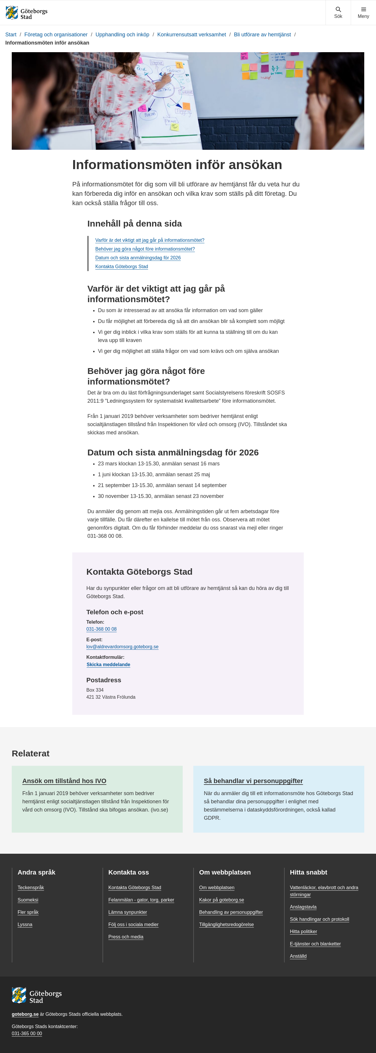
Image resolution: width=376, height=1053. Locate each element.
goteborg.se (25, 1014)
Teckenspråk (31, 887)
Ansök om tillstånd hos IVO (64, 781)
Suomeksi (28, 899)
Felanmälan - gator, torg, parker (141, 899)
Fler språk (28, 912)
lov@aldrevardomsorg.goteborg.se (122, 646)
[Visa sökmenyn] (338, 12)
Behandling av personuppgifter (231, 912)
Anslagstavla (303, 906)
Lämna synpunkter (127, 912)
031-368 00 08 (101, 629)
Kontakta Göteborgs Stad (121, 266)
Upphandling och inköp (122, 35)
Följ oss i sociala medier (133, 924)
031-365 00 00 (27, 1033)
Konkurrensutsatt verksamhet (191, 35)
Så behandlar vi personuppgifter (253, 781)
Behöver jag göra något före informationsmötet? (145, 248)
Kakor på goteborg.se (221, 899)
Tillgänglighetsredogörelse (226, 924)
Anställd (298, 956)
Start (10, 35)
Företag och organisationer (56, 35)
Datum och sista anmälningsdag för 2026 (138, 257)
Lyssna (25, 924)
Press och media (125, 936)
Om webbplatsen (216, 887)
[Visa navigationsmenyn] (363, 12)
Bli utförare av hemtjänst (262, 35)
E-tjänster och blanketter (315, 943)
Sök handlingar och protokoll (319, 919)
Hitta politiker (303, 931)
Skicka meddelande (108, 664)
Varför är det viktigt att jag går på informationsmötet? (149, 240)
